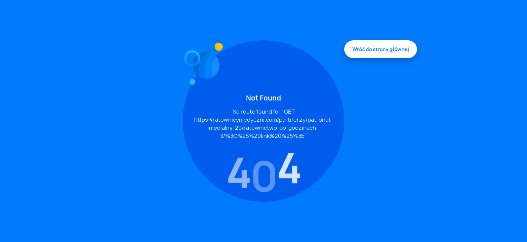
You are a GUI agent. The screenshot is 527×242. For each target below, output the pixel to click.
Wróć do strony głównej (380, 49)
